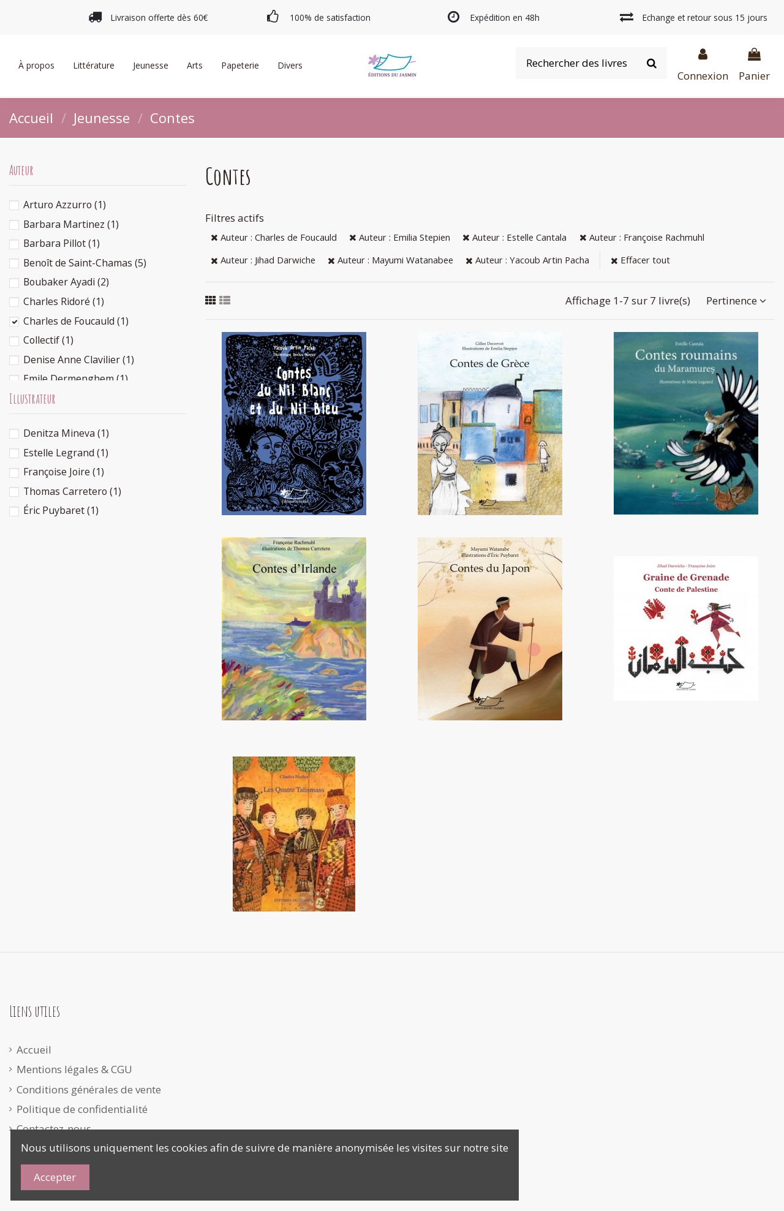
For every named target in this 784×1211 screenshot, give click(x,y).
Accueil (34, 1050)
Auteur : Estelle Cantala (514, 237)
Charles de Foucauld (76, 321)
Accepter (55, 1177)
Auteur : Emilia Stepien (399, 237)
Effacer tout (640, 260)
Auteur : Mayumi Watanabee (390, 260)
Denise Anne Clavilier (78, 359)
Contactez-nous (54, 1129)
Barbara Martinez (71, 224)
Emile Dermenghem (75, 378)
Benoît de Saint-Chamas (84, 263)
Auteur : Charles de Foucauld (274, 237)
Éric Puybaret (61, 510)
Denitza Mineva (66, 433)
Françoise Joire (63, 471)
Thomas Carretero (72, 491)
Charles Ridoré (63, 301)
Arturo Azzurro (64, 204)
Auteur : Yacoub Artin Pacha (527, 260)
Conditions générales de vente (89, 1089)
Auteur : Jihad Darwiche (263, 260)
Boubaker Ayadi (66, 282)
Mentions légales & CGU (74, 1069)
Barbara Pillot (61, 243)
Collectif (48, 340)
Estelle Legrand (65, 452)
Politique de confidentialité (82, 1109)
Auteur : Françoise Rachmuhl (641, 237)
